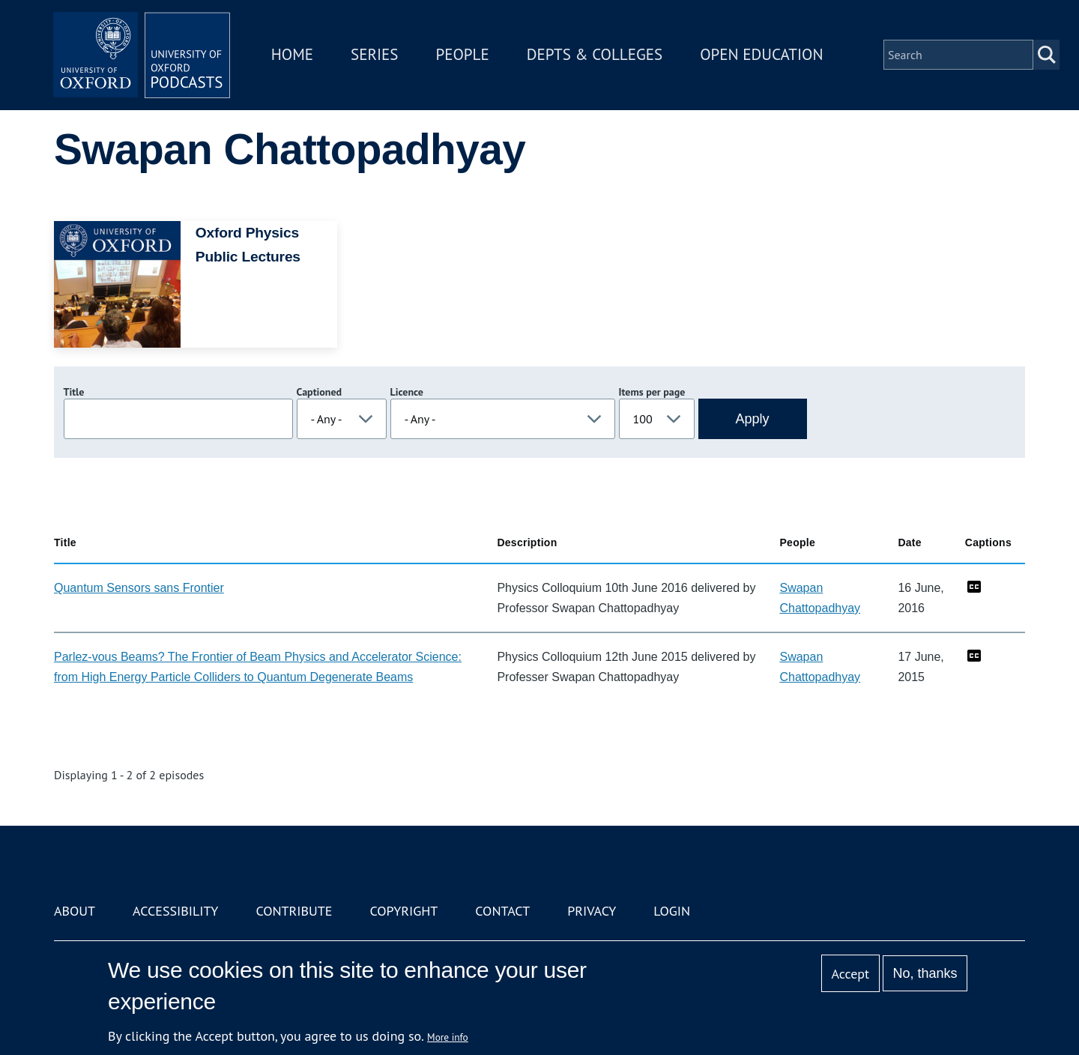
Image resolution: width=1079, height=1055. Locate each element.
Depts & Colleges (596, 55)
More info (447, 1037)
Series (375, 55)
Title (74, 392)
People (463, 55)
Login (671, 910)
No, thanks (924, 973)
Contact (502, 910)
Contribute (294, 910)
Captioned (319, 392)
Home (294, 55)
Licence (406, 392)
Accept (850, 973)
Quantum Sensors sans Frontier (139, 587)
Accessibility (175, 910)
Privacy (591, 910)
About (74, 910)
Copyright (403, 910)
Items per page (652, 392)
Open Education (762, 55)
